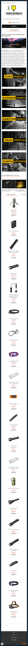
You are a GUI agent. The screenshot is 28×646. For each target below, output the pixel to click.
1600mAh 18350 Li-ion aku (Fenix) (14, 404)
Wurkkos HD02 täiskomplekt (13, 210)
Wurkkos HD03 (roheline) (13, 488)
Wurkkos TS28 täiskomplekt (13, 274)
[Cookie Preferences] (2, 644)
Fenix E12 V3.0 (13, 570)
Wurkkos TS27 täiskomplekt (13, 446)
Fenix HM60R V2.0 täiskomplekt (14, 612)
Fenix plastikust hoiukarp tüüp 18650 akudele (13, 468)
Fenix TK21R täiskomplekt (13, 529)
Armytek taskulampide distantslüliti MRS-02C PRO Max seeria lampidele (13, 296)
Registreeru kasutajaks (11, 2)
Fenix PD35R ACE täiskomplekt (14, 425)
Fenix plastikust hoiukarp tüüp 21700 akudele (13, 383)
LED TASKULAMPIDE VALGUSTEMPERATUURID (20, 190)
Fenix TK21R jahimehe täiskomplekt (14, 550)
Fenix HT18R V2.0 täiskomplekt (14, 509)
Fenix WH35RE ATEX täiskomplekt (13, 319)
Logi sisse (4, 2)
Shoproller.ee (24, 643)
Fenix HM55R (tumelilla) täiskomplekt (13, 591)
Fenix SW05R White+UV (13, 231)
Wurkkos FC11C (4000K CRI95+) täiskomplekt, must (13, 252)
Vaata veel (23, 194)
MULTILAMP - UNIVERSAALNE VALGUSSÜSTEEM (8, 190)
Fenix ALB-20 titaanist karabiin (13, 340)
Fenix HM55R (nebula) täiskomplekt (14, 362)
